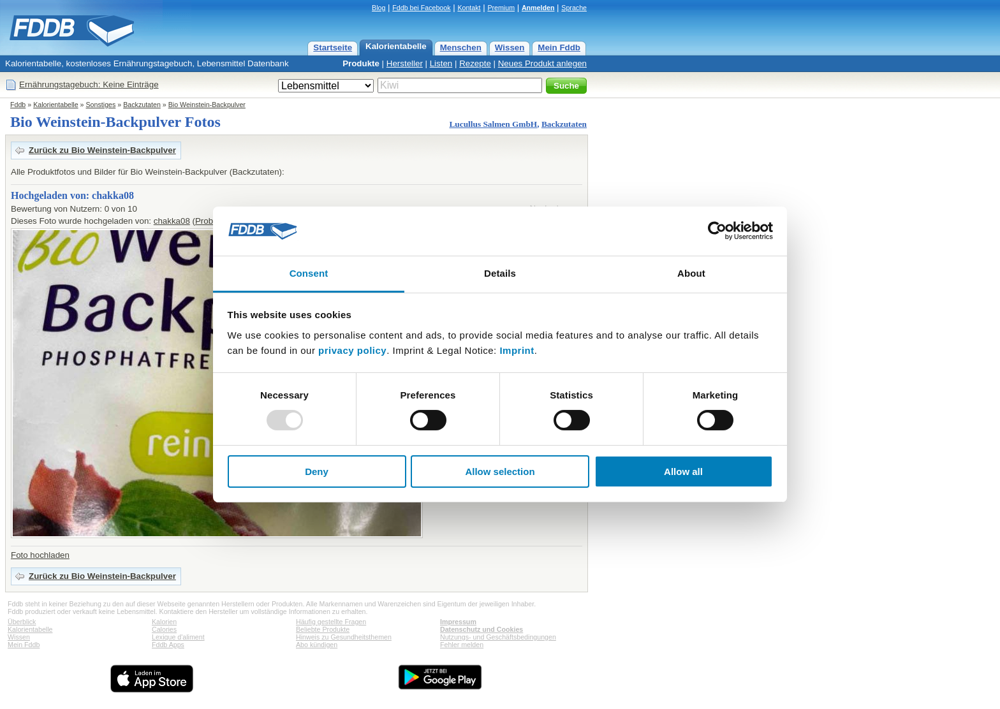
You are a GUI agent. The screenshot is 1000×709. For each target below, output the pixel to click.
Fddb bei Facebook (421, 7)
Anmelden (538, 7)
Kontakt (468, 7)
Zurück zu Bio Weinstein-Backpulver (102, 150)
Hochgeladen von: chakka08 (72, 195)
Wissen (510, 47)
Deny (316, 471)
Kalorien (164, 621)
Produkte (360, 63)
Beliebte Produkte (322, 629)
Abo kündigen (316, 644)
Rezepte (475, 63)
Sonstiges (101, 104)
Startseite (332, 47)
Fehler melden (461, 644)
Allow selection (499, 471)
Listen (441, 63)
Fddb (18, 104)
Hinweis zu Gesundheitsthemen (344, 637)
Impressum (458, 621)
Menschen (461, 47)
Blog (378, 7)
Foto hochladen (40, 555)
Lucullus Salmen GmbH (493, 124)
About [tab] (691, 273)
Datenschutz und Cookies (481, 629)
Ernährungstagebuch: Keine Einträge (89, 84)
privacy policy (352, 350)
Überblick (22, 621)
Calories (164, 629)
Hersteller (404, 63)
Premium (501, 7)
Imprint (516, 350)
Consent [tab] (309, 273)
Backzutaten (142, 104)
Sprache (574, 7)
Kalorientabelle (396, 46)
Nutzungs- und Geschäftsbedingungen (498, 637)
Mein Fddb (559, 47)
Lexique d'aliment (178, 637)
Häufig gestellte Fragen (331, 621)
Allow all (683, 471)
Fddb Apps (168, 644)
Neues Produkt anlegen (542, 63)
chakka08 (172, 221)
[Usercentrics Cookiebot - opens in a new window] (717, 230)
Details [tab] (500, 273)
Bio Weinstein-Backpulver (207, 104)
